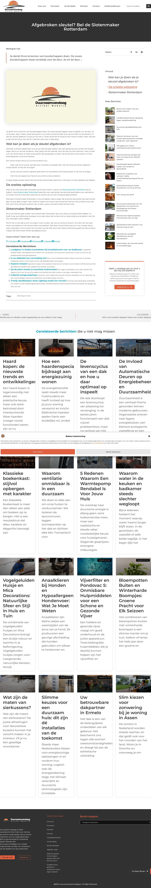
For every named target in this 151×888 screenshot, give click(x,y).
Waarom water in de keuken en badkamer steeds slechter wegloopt (131, 488)
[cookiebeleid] (98, 443)
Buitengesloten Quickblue (74, 190)
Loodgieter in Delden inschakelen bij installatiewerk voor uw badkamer (46, 249)
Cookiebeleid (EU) (54, 837)
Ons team (55, 6)
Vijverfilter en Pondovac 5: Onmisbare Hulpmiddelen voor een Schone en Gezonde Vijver (96, 598)
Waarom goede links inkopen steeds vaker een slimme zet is (53, 857)
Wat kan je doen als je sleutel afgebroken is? (123, 79)
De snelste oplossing (123, 87)
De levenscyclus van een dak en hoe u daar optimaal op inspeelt (94, 376)
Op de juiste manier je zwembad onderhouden (34, 269)
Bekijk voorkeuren (113, 452)
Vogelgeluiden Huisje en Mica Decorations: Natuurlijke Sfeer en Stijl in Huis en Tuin (19, 598)
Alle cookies (38, 452)
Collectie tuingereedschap (24, 275)
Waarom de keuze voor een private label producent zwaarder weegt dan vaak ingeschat (130, 138)
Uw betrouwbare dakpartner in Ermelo (94, 705)
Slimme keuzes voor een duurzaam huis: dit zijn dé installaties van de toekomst (55, 718)
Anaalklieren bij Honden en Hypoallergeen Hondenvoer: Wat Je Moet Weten (58, 595)
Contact (96, 6)
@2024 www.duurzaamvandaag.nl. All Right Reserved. (75, 884)
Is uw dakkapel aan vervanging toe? (29, 258)
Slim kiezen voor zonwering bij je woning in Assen (133, 707)
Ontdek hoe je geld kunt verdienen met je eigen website (53, 868)
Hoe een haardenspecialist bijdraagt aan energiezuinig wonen (61, 371)
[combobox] (136, 6)
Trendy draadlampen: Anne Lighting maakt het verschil (38, 281)
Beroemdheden (53, 846)
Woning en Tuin (13, 49)
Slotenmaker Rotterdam (28, 192)
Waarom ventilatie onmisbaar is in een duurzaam (56, 483)
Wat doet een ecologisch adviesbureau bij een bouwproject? (126, 236)
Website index (52, 850)
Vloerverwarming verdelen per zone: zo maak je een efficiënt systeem (129, 157)
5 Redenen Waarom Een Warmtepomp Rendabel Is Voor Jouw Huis (95, 486)
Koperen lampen (19, 264)
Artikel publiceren (112, 6)
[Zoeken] (148, 6)
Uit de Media (69, 6)
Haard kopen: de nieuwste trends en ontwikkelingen (20, 371)
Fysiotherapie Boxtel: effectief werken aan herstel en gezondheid (128, 166)
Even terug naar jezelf (125, 195)
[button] (149, 436)
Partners (84, 6)
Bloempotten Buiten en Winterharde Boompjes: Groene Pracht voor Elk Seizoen (133, 595)
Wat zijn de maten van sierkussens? (17, 702)
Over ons (42, 6)
